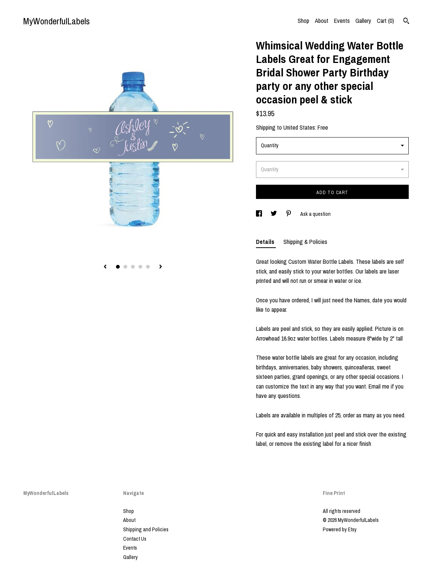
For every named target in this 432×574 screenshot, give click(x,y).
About (321, 20)
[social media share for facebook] (259, 214)
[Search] (406, 22)
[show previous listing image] (105, 267)
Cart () (385, 20)
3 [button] (133, 267)
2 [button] (125, 267)
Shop (303, 20)
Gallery (363, 20)
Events (342, 20)
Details (266, 242)
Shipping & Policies (305, 242)
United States (299, 127)
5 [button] (148, 267)
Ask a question (315, 214)
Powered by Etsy (340, 529)
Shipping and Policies (146, 529)
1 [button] (118, 267)
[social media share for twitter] (274, 214)
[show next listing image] (161, 267)
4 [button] (140, 267)
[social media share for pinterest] (289, 214)
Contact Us (134, 538)
